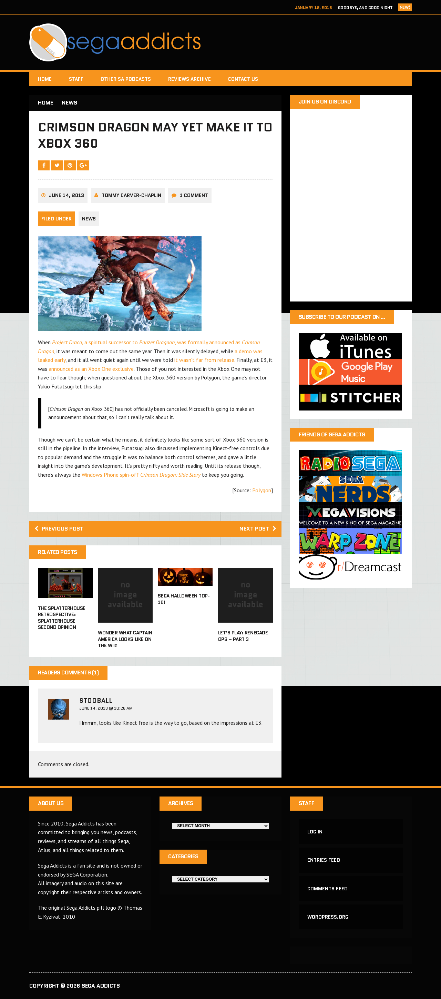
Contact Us (243, 79)
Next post (257, 529)
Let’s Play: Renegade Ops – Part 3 (243, 635)
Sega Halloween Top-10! (183, 598)
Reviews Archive (189, 79)
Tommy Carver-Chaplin (131, 195)
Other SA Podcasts (126, 79)
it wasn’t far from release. (204, 359)
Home (45, 79)
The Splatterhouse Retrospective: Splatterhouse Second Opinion (61, 618)
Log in (314, 831)
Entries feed (323, 860)
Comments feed (327, 888)
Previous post (58, 529)
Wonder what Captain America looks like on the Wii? (125, 639)
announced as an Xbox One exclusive (91, 368)
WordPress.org (327, 916)
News (89, 218)
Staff (76, 79)
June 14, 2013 (66, 195)
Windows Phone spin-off (141, 474)
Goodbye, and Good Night (365, 7)
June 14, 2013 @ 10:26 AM (106, 708)
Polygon (261, 490)
